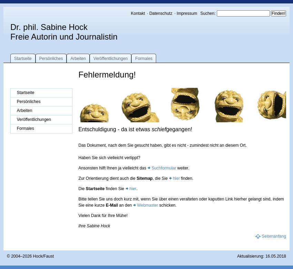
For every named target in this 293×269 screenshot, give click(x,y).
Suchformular (164, 168)
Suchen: (208, 13)
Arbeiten (78, 58)
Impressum (187, 13)
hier (176, 178)
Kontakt (138, 13)
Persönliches (51, 58)
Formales (143, 58)
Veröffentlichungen (110, 58)
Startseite (23, 58)
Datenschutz (160, 13)
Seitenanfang (274, 236)
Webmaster (147, 205)
